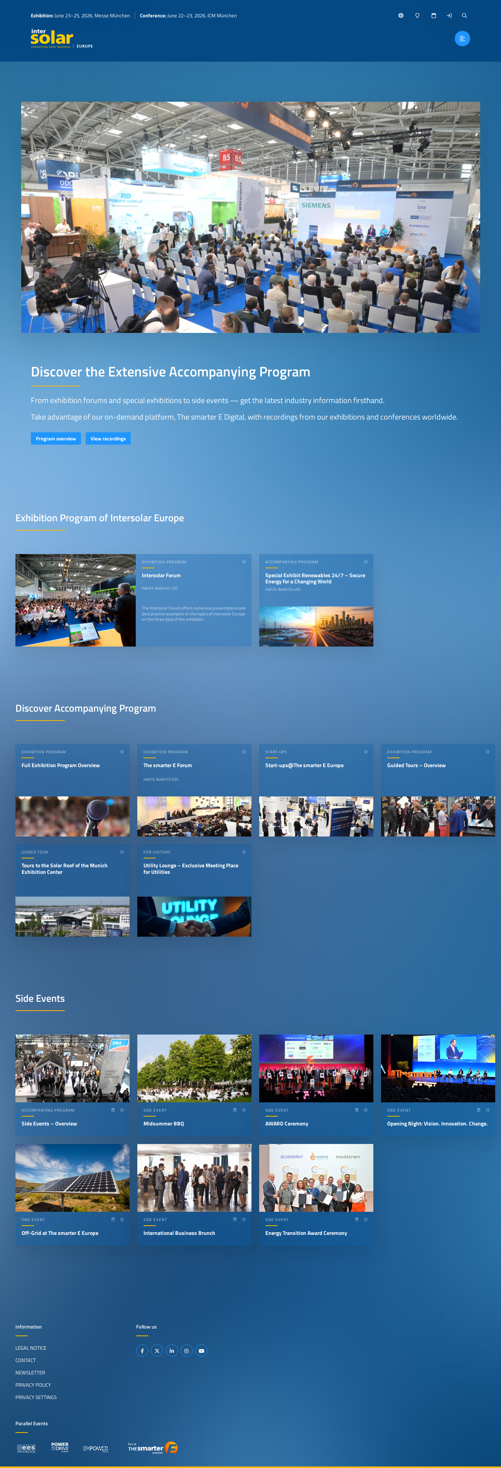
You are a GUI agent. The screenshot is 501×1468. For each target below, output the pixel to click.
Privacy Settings (36, 1397)
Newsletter (30, 1372)
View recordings (108, 438)
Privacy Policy (33, 1385)
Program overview (56, 438)
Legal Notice (30, 1348)
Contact (25, 1360)
